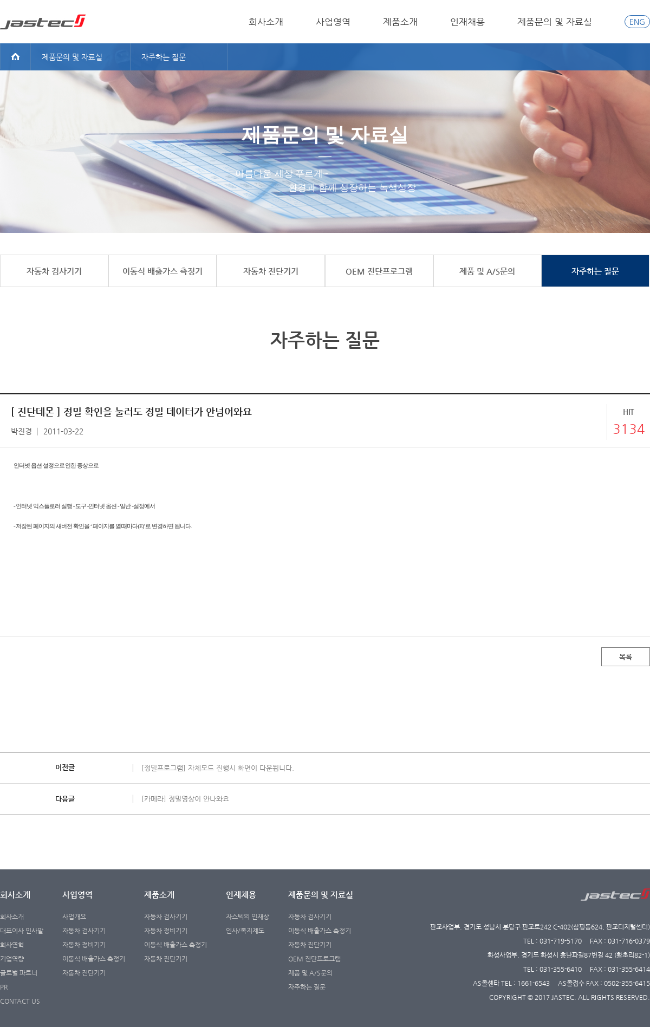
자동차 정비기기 (84, 944)
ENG (637, 21)
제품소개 (400, 21)
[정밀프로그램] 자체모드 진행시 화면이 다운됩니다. (217, 768)
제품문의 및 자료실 (554, 21)
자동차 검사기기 (84, 930)
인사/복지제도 (245, 930)
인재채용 (467, 21)
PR (4, 987)
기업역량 (12, 959)
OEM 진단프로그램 (314, 959)
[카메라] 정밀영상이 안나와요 (185, 799)
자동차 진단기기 (84, 973)
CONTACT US (20, 1001)
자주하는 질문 (307, 987)
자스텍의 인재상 (247, 916)
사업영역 (333, 21)
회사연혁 (12, 944)
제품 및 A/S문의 (310, 973)
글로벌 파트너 (18, 973)
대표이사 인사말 (21, 930)
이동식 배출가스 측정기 (93, 959)
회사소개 (266, 21)
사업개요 (74, 916)
